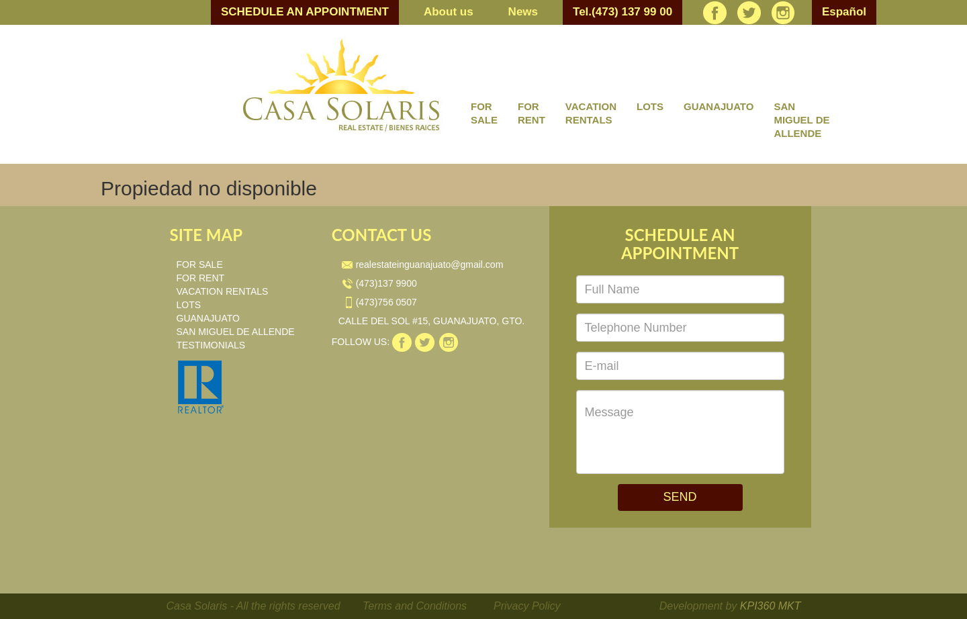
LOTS (650, 106)
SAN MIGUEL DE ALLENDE (801, 120)
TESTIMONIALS (211, 345)
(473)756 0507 (379, 302)
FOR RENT (531, 113)
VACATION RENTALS (590, 113)
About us (448, 11)
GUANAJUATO (718, 106)
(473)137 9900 (379, 283)
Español (844, 11)
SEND (679, 497)
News (523, 11)
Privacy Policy (527, 606)
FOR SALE (484, 113)
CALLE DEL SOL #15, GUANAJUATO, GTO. (431, 321)
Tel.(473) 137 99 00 (622, 11)
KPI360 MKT (770, 606)
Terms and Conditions (415, 606)
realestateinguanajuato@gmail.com (423, 264)
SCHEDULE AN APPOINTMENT (305, 11)
